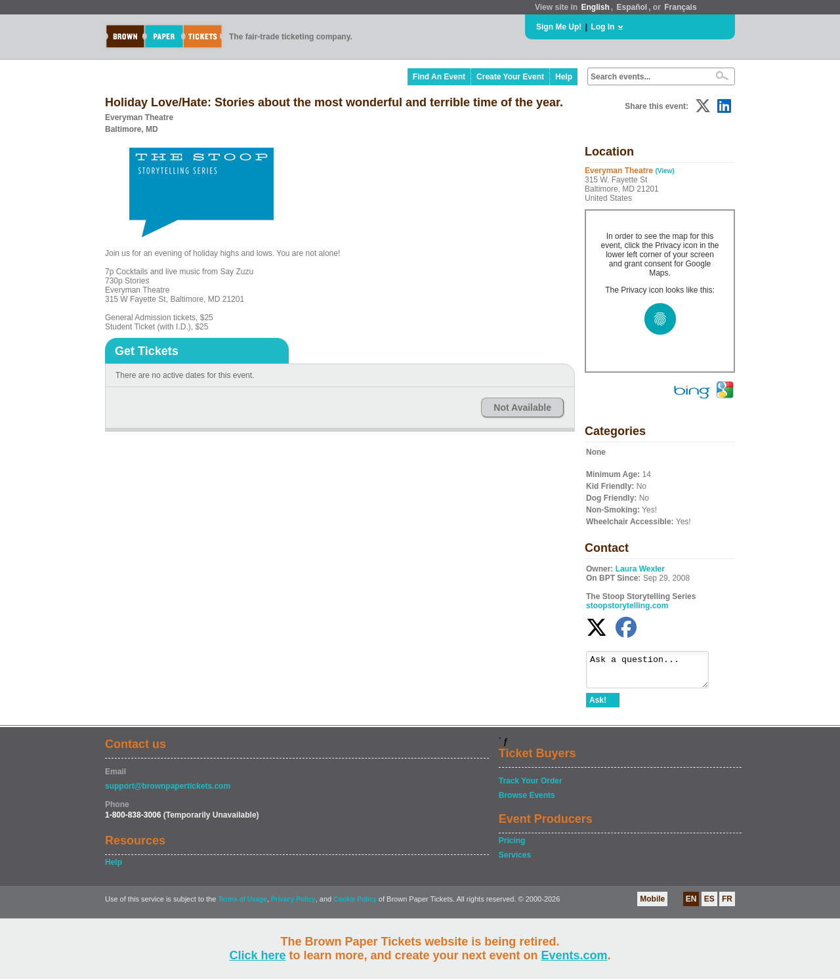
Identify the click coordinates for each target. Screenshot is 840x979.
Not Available (522, 407)
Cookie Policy (355, 905)
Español (632, 7)
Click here (257, 955)
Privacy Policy (293, 905)
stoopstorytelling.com (627, 605)
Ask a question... (654, 672)
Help (563, 76)
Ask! (597, 706)
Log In (602, 26)
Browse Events (527, 801)
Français (680, 7)
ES (709, 904)
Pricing (512, 846)
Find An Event (439, 76)
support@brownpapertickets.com (167, 792)
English (595, 7)
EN (691, 904)
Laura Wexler (640, 568)
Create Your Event (510, 76)
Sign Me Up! (558, 26)
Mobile (652, 904)
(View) (664, 171)
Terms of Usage (242, 905)
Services (515, 860)
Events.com (574, 955)
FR (727, 904)
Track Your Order (530, 786)
